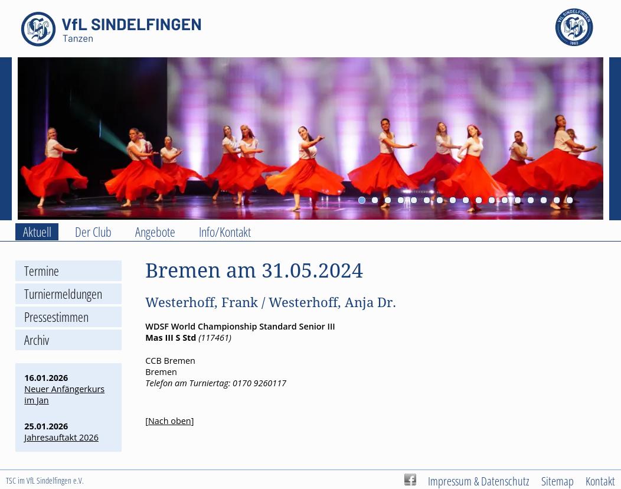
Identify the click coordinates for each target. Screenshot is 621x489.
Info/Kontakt (225, 231)
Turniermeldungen (63, 293)
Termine (41, 270)
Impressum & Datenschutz (479, 480)
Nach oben (169, 420)
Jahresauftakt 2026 (61, 437)
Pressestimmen (56, 316)
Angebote (155, 231)
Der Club (93, 231)
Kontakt (600, 480)
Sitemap (557, 480)
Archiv (36, 339)
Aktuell (37, 231)
